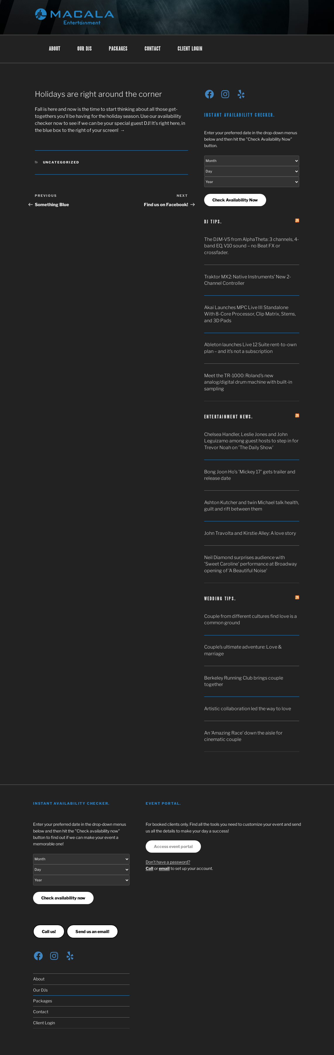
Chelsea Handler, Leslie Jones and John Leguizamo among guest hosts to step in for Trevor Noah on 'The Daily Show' (251, 441)
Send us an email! (92, 931)
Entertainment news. (228, 417)
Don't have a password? (168, 861)
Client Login (190, 49)
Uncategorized (61, 162)
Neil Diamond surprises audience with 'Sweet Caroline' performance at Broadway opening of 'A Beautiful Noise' (250, 564)
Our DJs (84, 49)
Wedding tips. (220, 599)
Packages (118, 49)
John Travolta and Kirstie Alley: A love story (250, 533)
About (54, 49)
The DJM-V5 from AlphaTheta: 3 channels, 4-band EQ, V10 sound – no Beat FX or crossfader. (251, 246)
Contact (152, 49)
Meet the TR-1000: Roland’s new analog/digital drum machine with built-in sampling (248, 382)
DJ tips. (213, 222)
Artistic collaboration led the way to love (247, 708)
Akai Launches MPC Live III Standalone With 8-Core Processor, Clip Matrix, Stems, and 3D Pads (250, 314)
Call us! (49, 931)
